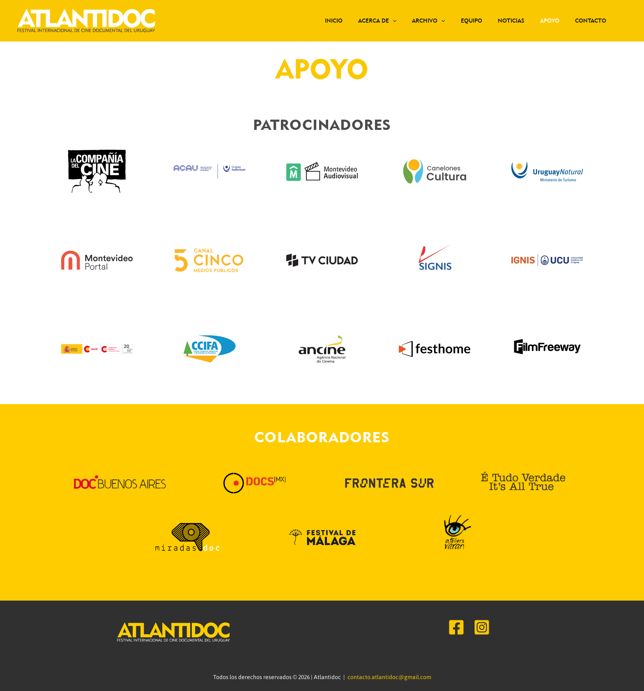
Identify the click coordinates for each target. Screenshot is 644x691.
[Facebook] (456, 627)
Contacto (592, 20)
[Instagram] (482, 627)
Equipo (486, 20)
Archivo (446, 20)
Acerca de (400, 20)
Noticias (521, 20)
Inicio (360, 20)
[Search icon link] (626, 21)
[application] (415, 20)
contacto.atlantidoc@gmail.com (389, 677)
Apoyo (556, 20)
